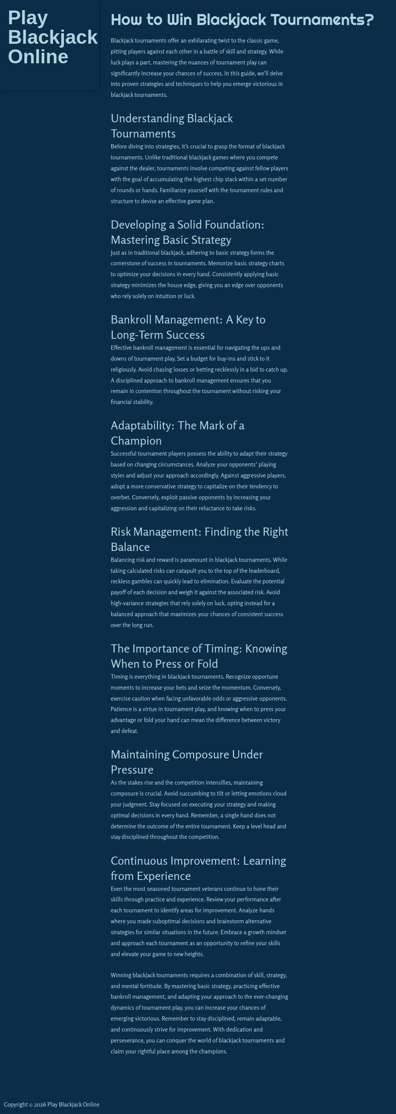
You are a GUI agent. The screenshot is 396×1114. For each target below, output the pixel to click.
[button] (49, 78)
